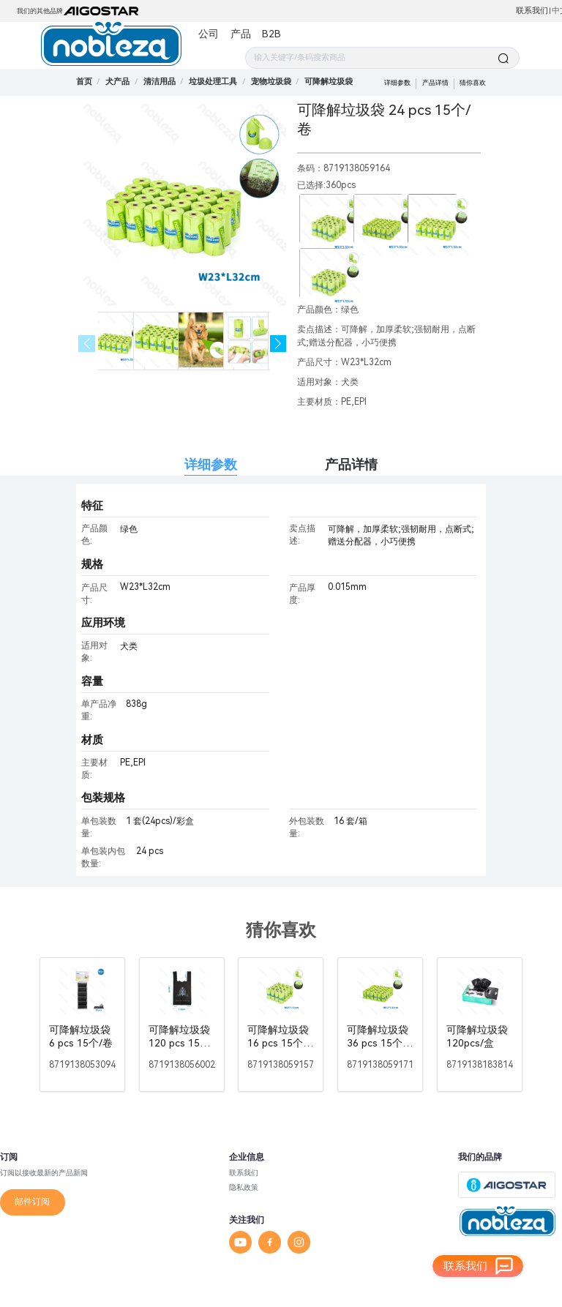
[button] (278, 343)
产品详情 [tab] (351, 464)
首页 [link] (84, 81)
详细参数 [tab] (210, 464)
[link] (117, 81)
